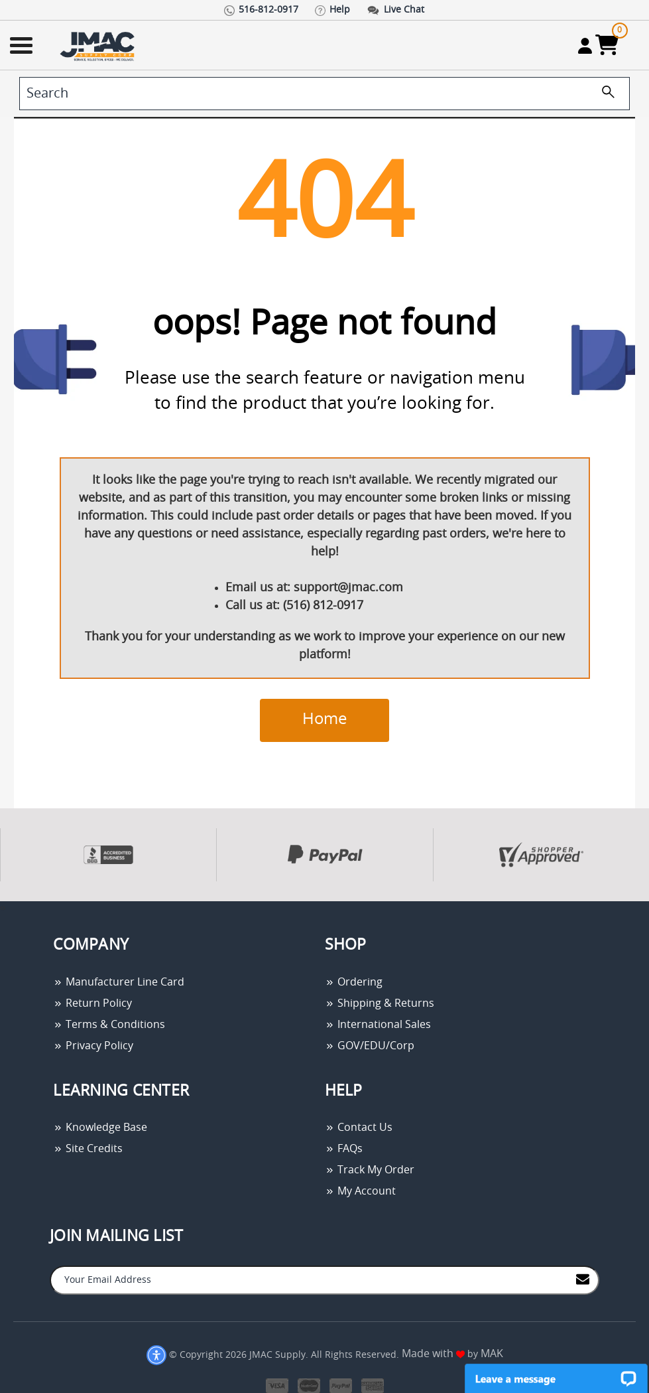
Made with (433, 1354)
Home (324, 719)
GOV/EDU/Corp (369, 1046)
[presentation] (1, 908)
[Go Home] (99, 45)
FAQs (344, 1148)
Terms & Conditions (109, 1024)
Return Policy (92, 1003)
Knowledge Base (100, 1127)
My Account (360, 1191)
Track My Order (369, 1170)
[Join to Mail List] (582, 1279)
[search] (324, 93)
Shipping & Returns (379, 1003)
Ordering (354, 982)
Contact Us (358, 1127)
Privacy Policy (93, 1046)
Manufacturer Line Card (118, 982)
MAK (492, 1354)
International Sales (378, 1024)
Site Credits (88, 1148)
